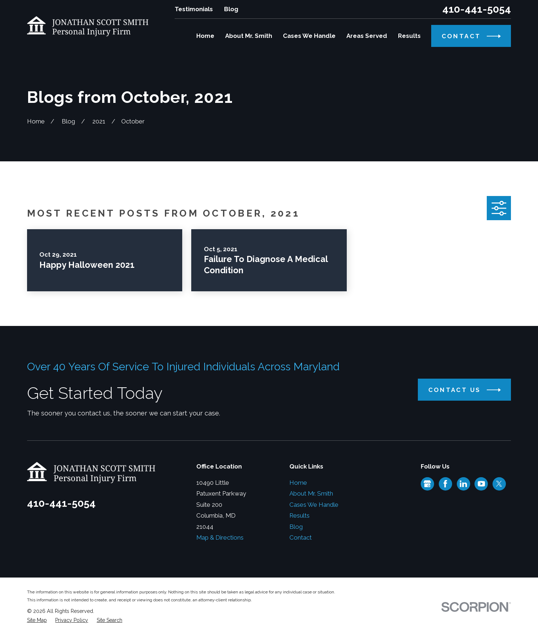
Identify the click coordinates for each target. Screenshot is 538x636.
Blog (231, 9)
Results (299, 515)
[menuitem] (37, 620)
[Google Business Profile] (427, 483)
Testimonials (194, 9)
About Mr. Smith (311, 493)
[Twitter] (499, 483)
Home (298, 482)
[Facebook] (445, 483)
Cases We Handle (313, 504)
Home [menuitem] (205, 35)
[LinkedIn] (463, 483)
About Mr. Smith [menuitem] (248, 35)
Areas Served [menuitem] (366, 35)
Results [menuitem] (409, 35)
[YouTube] (481, 483)
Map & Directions (220, 537)
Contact (300, 537)
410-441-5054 (476, 9)
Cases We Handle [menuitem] (309, 35)
